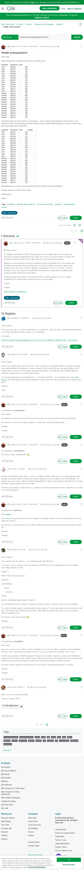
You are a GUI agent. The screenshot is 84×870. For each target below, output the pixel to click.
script (53, 737)
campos (50, 741)
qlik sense (23, 741)
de (48, 737)
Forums (20, 24)
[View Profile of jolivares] (13, 469)
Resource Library (8, 818)
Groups (28, 24)
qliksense (74, 741)
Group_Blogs (64, 741)
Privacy (31, 832)
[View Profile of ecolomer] (13, 687)
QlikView (4, 781)
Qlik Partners (6, 821)
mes (59, 737)
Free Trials (5, 825)
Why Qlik (4, 808)
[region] (41, 862)
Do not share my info (64, 850)
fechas (38, 741)
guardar (58, 204)
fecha (37, 737)
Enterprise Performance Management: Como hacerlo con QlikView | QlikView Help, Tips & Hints (39, 340)
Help (63, 9)
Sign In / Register (74, 9)
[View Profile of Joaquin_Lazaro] (15, 46)
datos (70, 737)
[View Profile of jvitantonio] (14, 354)
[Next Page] (81, 231)
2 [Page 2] (78, 231)
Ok (69, 860)
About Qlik (32, 818)
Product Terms (61, 847)
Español (59, 24)
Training (4, 835)
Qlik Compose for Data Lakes (13, 788)
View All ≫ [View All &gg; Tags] (7, 750)
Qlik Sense (5, 774)
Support (4, 839)
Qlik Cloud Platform (8, 771)
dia (44, 741)
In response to (13, 410)
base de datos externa (26, 204)
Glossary (4, 832)
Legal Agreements (62, 843)
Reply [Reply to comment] (71, 303)
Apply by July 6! (42, 17)
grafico (31, 741)
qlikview (7, 741)
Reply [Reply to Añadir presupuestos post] (75, 218)
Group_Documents (26, 737)
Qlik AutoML (6, 778)
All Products (5, 767)
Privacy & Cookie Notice (65, 833)
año (64, 737)
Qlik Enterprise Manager (10, 798)
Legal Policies (60, 829)
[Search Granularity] (10, 37)
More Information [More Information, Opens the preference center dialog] (69, 864)
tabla (43, 737)
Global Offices (33, 842)
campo (14, 741)
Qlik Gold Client (7, 805)
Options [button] (80, 24)
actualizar (11, 204)
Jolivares (8, 514)
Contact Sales (33, 846)
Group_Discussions (45, 204)
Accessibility (33, 828)
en (56, 741)
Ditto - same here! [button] (9, 213)
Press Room (33, 821)
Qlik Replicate (6, 785)
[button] (81, 46)
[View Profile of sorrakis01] (13, 550)
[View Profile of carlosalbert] (14, 318)
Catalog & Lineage (8, 801)
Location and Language (44, 24)
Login (32, 2)
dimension (7, 744)
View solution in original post (15, 291)
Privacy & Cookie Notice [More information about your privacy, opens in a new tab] (36, 867)
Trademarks (59, 836)
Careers (31, 835)
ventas (4, 207)
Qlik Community (7, 24)
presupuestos (69, 204)
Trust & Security (34, 825)
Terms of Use (60, 840)
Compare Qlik (6, 828)
